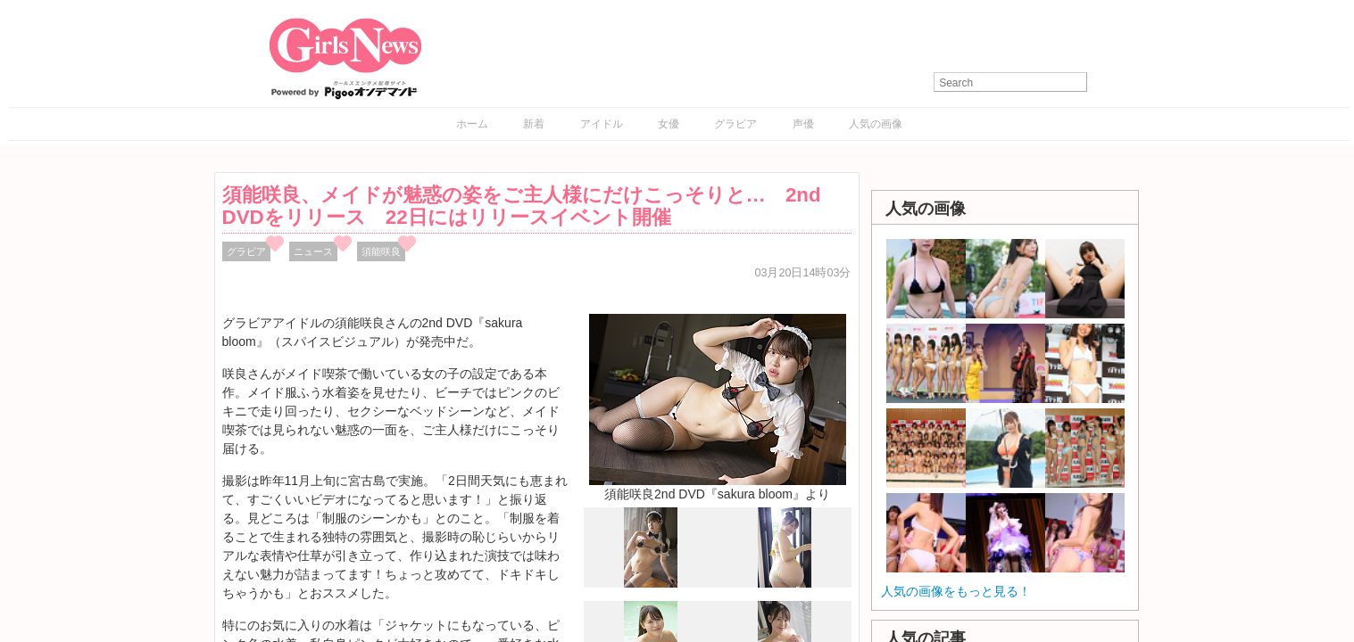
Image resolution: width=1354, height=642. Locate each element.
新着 (533, 124)
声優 (803, 124)
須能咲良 (381, 251)
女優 (668, 124)
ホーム (472, 124)
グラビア (735, 124)
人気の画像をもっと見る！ (956, 591)
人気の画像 (875, 124)
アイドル (601, 124)
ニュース (313, 251)
